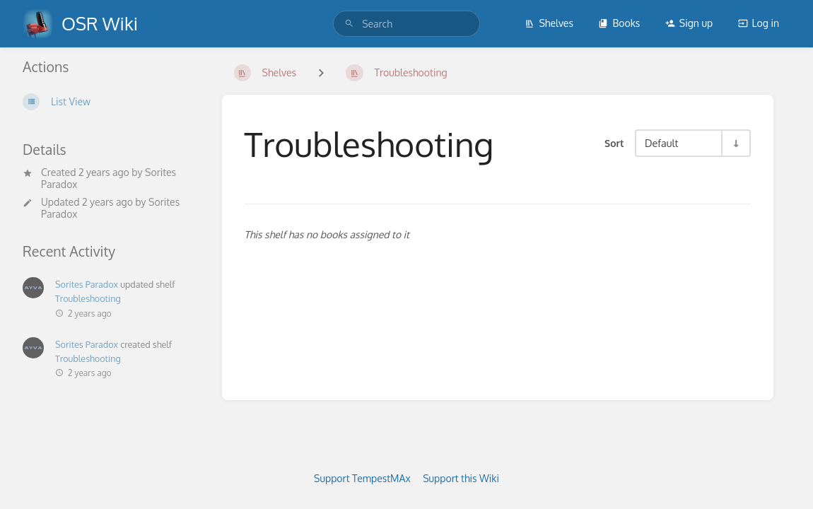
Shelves (549, 23)
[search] (406, 24)
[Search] (349, 24)
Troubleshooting (88, 298)
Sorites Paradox (86, 284)
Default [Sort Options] (661, 142)
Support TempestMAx (362, 478)
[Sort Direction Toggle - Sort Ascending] (735, 143)
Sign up (689, 23)
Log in (758, 23)
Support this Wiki (461, 478)
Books (619, 23)
